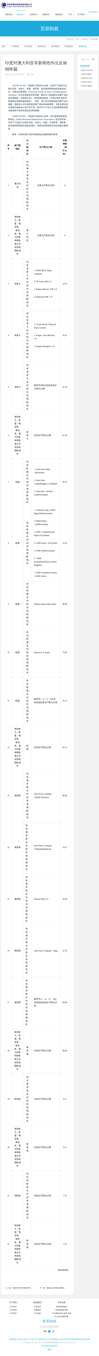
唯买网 (87, 1339)
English (95, 12)
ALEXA (47, 1339)
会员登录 (37, 1307)
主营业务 (34, 14)
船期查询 (12, 1339)
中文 (89, 12)
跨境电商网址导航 (76, 1339)
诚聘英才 (46, 14)
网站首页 (9, 14)
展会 (26, 1339)
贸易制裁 (94, 39)
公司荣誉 (13, 1310)
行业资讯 (28, 46)
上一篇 (20, 1288)
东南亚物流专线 (61, 1310)
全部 (3, 46)
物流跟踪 (59, 14)
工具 (71, 14)
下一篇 (54, 1288)
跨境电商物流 (61, 1307)
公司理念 (13, 1313)
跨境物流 (69, 46)
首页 (77, 39)
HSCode (20, 1339)
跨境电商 (55, 46)
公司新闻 (15, 46)
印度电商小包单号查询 (60, 1339)
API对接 (37, 1313)
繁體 (49, 1350)
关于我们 (81, 14)
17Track (31, 1339)
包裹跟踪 (37, 1310)
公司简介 (13, 1307)
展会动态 (42, 46)
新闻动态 (21, 14)
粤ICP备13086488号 (49, 1346)
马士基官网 (39, 1339)
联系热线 (49, 1321)
